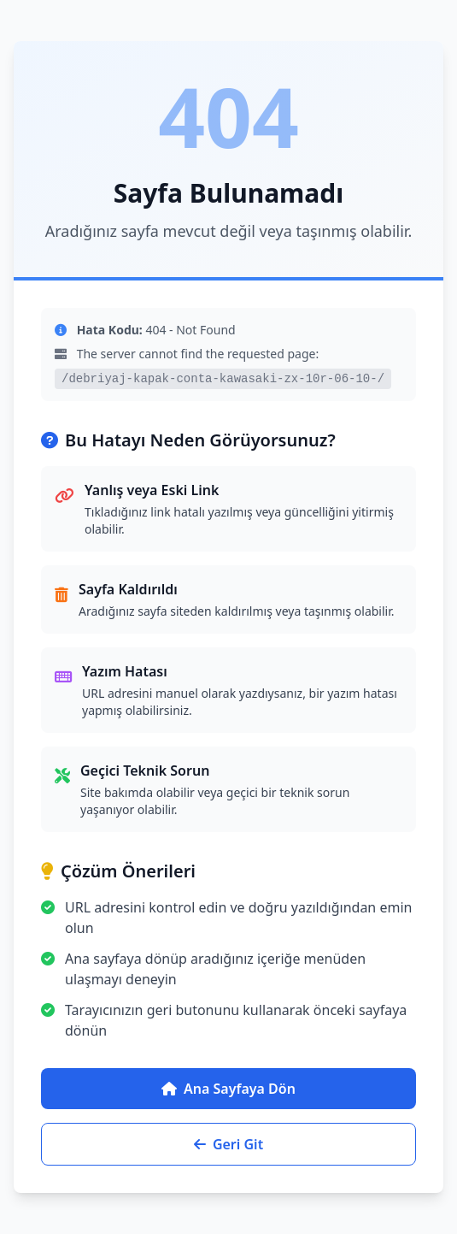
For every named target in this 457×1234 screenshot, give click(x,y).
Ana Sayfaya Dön (228, 1088)
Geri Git (228, 1144)
